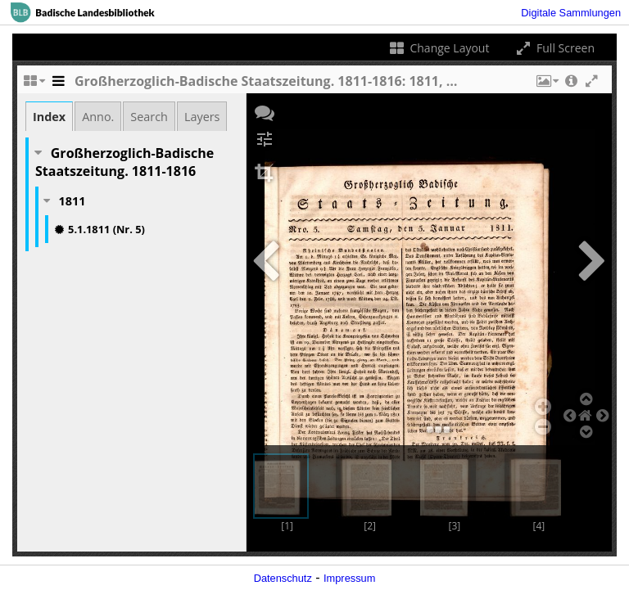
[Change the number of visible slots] (33, 85)
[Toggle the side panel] (58, 85)
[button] (546, 85)
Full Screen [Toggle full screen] (554, 48)
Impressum (349, 578)
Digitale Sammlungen (571, 13)
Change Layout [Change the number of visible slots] (438, 48)
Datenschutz (283, 578)
